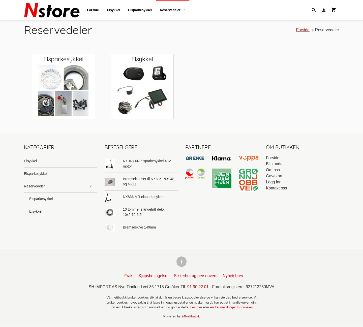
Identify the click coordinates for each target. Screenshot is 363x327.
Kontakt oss (276, 188)
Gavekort (274, 176)
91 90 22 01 (198, 287)
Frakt (128, 276)
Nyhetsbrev (233, 276)
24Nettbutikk (191, 317)
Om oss (273, 170)
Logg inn (273, 182)
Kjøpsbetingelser (154, 276)
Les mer (196, 308)
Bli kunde (274, 164)
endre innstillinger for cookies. (232, 308)
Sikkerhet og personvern (196, 276)
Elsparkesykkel (140, 10)
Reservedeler (170, 10)
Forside (93, 10)
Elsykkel (113, 10)
